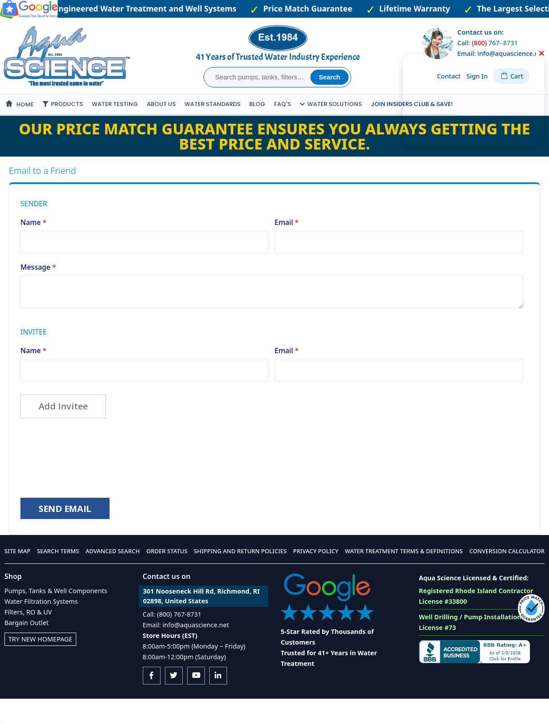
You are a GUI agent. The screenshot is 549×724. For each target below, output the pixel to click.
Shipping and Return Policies (240, 576)
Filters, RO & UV (28, 637)
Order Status (167, 576)
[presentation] (87, 477)
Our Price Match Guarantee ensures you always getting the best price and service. (274, 156)
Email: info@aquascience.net (186, 650)
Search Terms (58, 576)
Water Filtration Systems (41, 626)
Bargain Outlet (26, 648)
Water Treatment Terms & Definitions (404, 576)
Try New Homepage (40, 664)
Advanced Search (113, 576)
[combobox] (258, 77)
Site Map (17, 576)
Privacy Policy (315, 576)
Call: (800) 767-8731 (172, 639)
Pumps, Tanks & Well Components (55, 616)
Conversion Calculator (507, 576)
